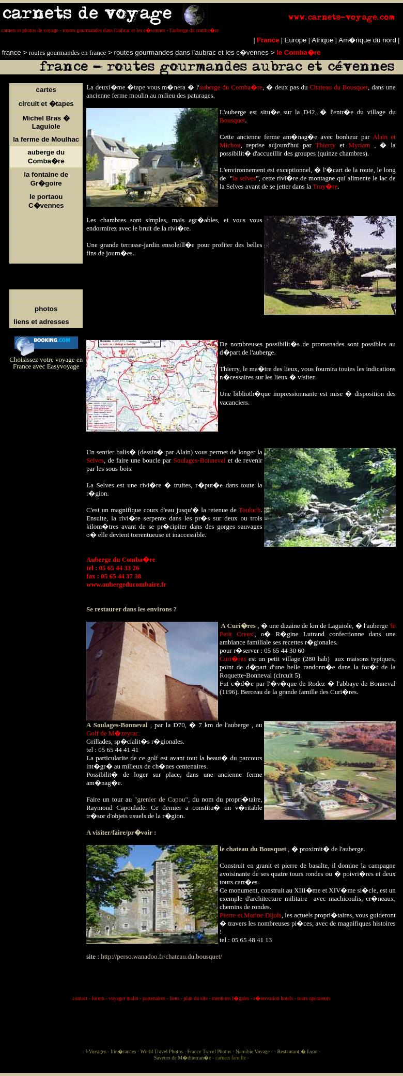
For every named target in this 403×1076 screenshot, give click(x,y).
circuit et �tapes (46, 103)
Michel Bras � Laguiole (46, 122)
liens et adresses (41, 322)
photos (46, 309)
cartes (46, 90)
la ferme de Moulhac (46, 139)
